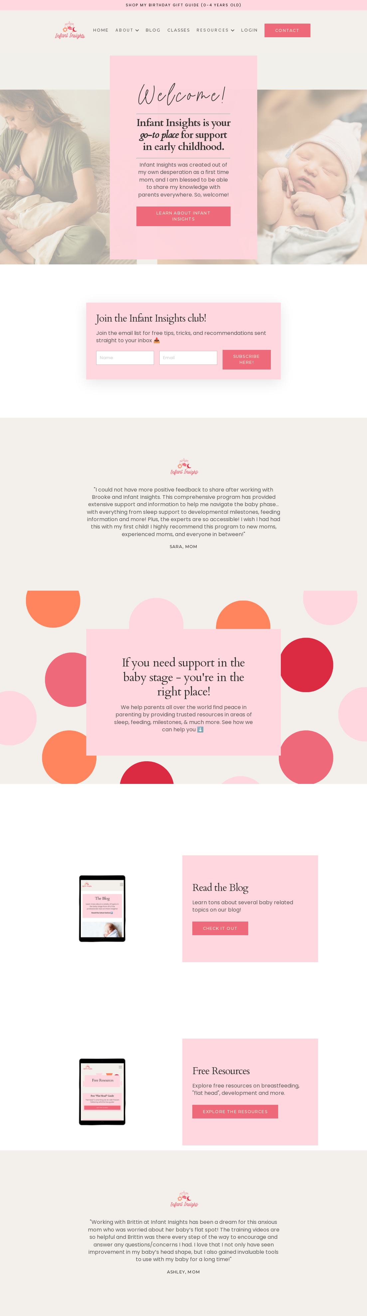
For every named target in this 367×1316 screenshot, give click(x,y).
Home (101, 30)
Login (249, 30)
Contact (233, 1296)
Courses (207, 1296)
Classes (178, 30)
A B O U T (127, 30)
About (164, 1296)
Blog (153, 30)
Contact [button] (287, 30)
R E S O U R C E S (216, 30)
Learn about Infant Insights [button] (183, 216)
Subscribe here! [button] (246, 359)
